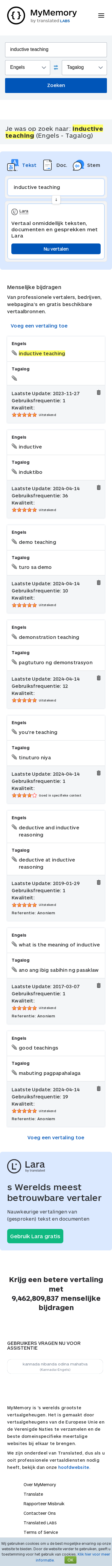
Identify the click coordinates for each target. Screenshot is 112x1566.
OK (70, 1559)
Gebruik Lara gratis (35, 1236)
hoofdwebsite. (74, 1467)
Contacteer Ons (40, 1513)
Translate (33, 1494)
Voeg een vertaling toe (39, 325)
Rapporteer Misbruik (44, 1503)
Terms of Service (41, 1532)
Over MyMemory (40, 1484)
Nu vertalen (56, 249)
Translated (40, 1522)
